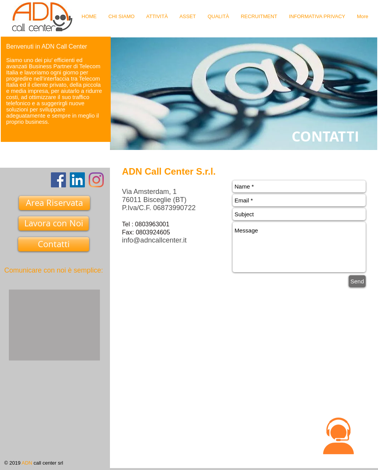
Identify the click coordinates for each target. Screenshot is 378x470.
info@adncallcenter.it (154, 240)
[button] (338, 436)
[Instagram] (96, 179)
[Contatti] (53, 244)
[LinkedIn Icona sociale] (77, 179)
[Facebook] (58, 179)
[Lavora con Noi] (54, 223)
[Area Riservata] (54, 203)
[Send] (357, 281)
